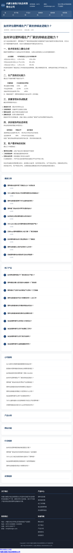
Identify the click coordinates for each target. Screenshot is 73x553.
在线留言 (41, 535)
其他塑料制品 (42, 510)
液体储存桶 (41, 500)
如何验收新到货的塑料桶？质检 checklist (19, 373)
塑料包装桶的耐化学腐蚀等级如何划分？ (21, 305)
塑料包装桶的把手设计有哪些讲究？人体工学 (22, 298)
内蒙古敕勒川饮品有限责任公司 (10, 552)
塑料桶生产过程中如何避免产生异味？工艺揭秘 (23, 290)
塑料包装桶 (41, 496)
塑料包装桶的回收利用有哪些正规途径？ (19, 387)
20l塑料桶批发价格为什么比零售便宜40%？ (20, 405)
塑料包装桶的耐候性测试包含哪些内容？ (21, 313)
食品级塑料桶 (42, 507)
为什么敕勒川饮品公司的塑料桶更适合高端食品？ (23, 193)
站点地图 (9, 549)
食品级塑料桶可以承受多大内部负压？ (20, 321)
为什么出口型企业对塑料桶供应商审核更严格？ (23, 224)
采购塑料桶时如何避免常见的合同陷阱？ (21, 254)
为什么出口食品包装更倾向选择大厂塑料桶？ (20, 456)
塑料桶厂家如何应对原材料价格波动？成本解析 (21, 452)
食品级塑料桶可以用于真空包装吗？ (19, 336)
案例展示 (52, 14)
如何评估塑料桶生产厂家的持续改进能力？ (20, 377)
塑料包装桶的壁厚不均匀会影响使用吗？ (21, 201)
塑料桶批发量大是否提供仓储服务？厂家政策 (22, 282)
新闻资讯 (40, 14)
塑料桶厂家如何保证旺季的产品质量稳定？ (20, 382)
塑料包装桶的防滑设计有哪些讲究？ (17, 465)
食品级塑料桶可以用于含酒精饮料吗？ (18, 396)
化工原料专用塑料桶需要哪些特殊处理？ (19, 364)
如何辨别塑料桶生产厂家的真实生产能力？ (21, 275)
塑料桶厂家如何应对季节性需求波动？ (20, 208)
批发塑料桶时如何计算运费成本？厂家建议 (21, 239)
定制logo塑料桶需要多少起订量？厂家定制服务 (23, 231)
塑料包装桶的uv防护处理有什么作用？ (20, 247)
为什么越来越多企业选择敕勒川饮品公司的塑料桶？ (23, 400)
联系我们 (64, 14)
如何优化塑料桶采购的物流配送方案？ (18, 447)
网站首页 (41, 522)
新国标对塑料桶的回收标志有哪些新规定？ (20, 368)
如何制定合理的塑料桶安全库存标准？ (20, 216)
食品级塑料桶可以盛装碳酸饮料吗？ (19, 344)
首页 (4, 14)
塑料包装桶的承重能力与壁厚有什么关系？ (20, 391)
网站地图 (3, 549)
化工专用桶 (41, 503)
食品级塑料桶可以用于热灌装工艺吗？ (20, 328)
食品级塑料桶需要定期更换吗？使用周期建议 (20, 461)
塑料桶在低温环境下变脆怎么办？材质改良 (21, 185)
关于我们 (15, 14)
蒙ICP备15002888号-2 (27, 545)
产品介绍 (27, 14)
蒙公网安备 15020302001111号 (43, 545)
